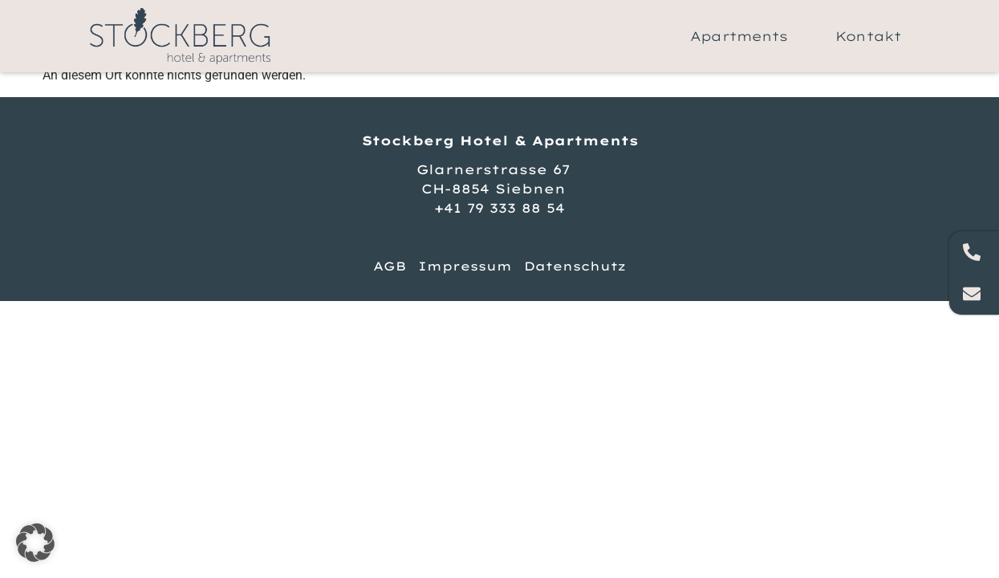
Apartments (738, 36)
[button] (35, 542)
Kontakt (868, 36)
